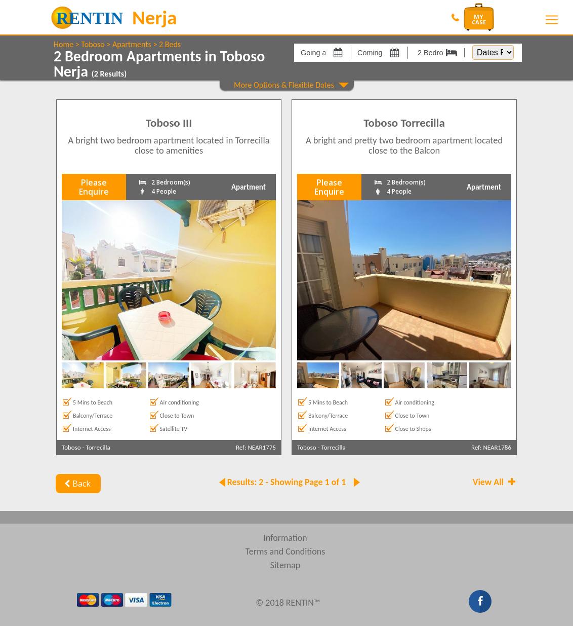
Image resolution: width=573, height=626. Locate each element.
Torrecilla (98, 447)
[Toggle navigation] (551, 19)
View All (495, 482)
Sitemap (285, 565)
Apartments (131, 44)
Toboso (92, 44)
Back (76, 483)
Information (285, 537)
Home (63, 44)
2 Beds (170, 44)
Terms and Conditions (285, 551)
